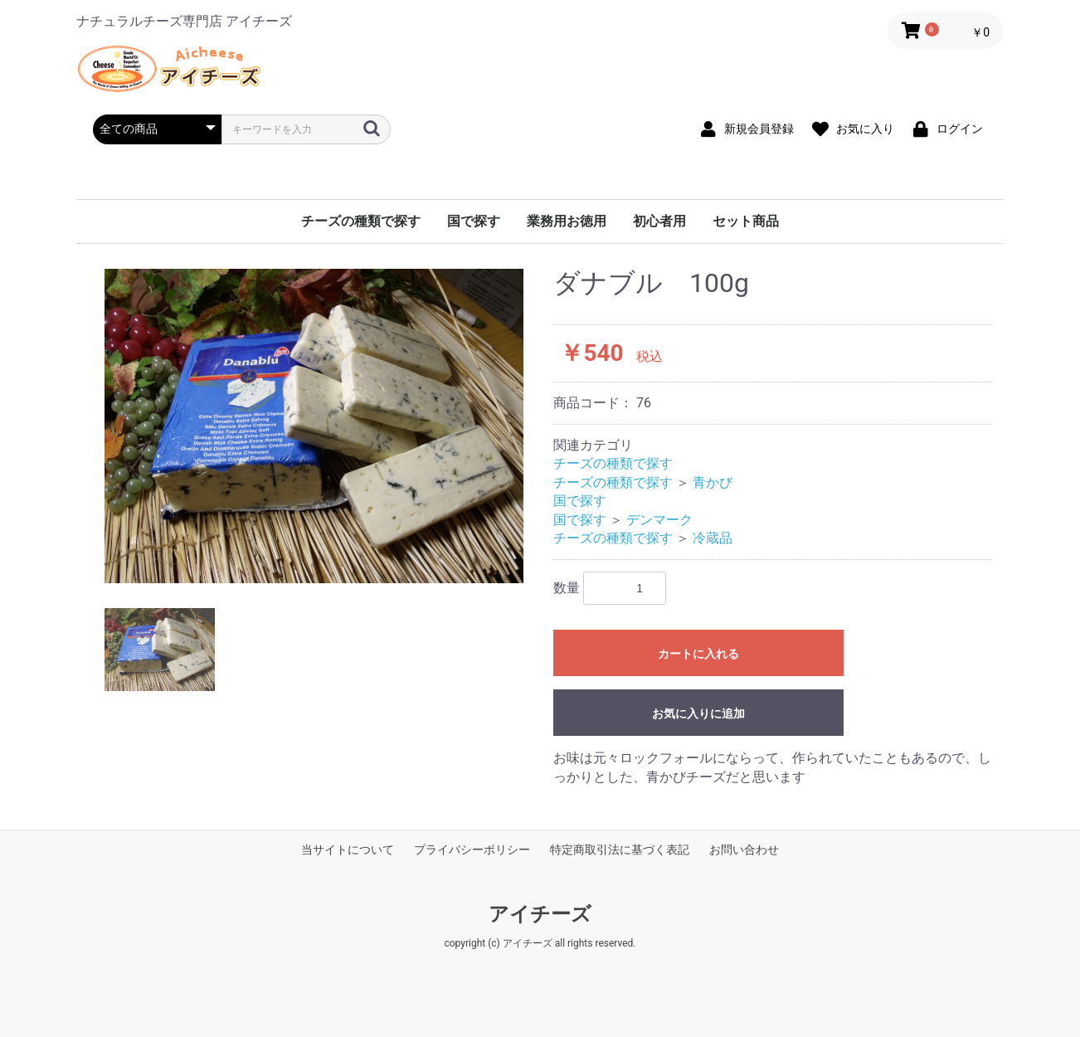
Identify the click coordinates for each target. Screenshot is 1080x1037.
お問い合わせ (744, 849)
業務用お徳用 (566, 221)
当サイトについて (347, 849)
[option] (314, 426)
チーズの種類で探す (361, 221)
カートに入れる (698, 653)
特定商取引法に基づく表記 (619, 849)
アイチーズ (540, 914)
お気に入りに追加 (698, 713)
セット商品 (746, 221)
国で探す (473, 221)
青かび (712, 482)
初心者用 (659, 221)
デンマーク (659, 520)
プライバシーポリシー (472, 849)
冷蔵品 (712, 538)
